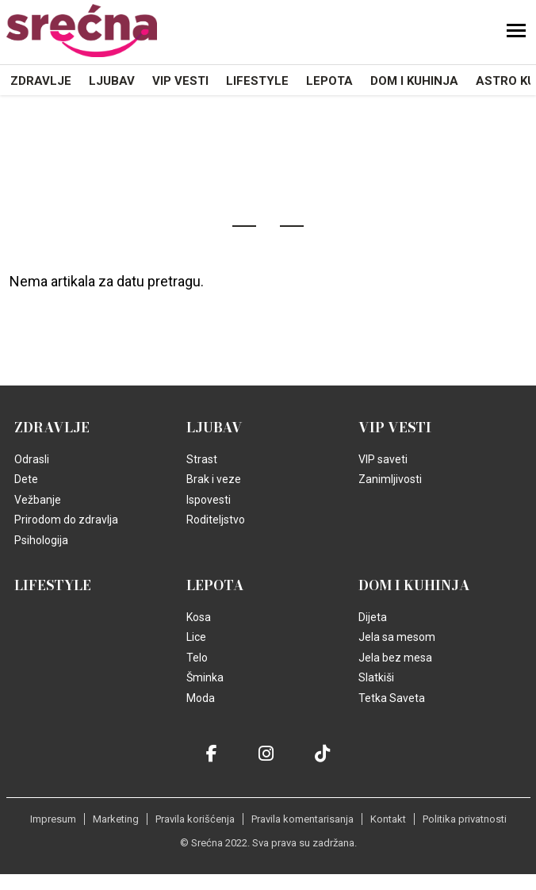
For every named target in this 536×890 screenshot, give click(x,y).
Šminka (205, 677)
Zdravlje (40, 81)
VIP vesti (180, 81)
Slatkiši (376, 677)
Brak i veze (213, 479)
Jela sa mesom (396, 637)
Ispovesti (208, 499)
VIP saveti (383, 459)
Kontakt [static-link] (388, 819)
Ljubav (112, 81)
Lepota (329, 81)
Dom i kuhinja (414, 81)
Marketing (116, 819)
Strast (201, 459)
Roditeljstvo (215, 519)
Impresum (53, 819)
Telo (197, 657)
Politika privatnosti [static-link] (465, 819)
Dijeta (372, 617)
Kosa (198, 617)
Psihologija (41, 540)
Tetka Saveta (391, 698)
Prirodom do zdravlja (66, 519)
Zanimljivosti (390, 479)
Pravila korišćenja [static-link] (195, 819)
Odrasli (31, 459)
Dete (26, 479)
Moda (200, 698)
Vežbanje (37, 499)
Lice (196, 637)
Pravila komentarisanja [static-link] (302, 819)
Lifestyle (257, 81)
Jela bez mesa (395, 657)
